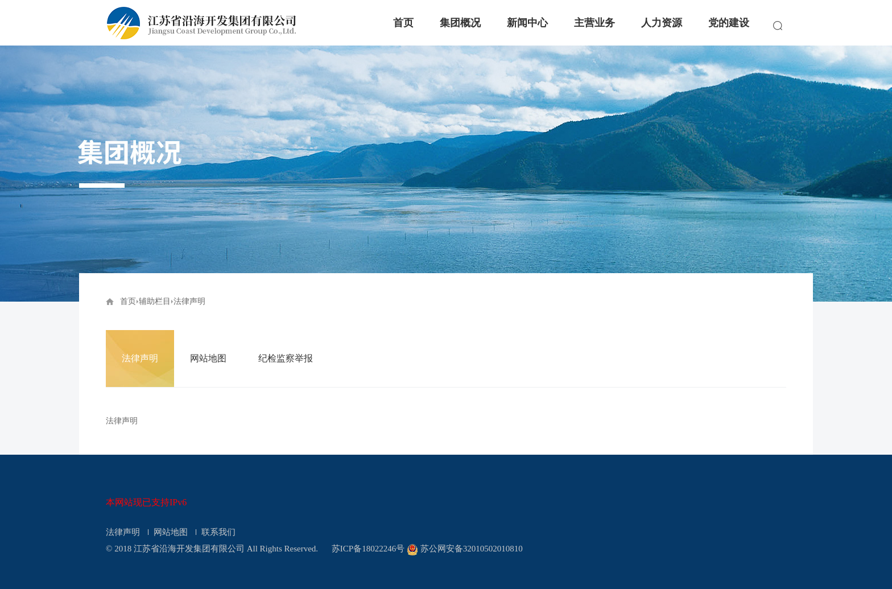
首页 (403, 22)
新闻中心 (527, 22)
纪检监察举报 (285, 358)
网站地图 (208, 358)
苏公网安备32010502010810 (471, 548)
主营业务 (594, 22)
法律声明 (140, 358)
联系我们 (218, 532)
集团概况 (460, 22)
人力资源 (661, 22)
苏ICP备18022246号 (368, 548)
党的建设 (728, 22)
